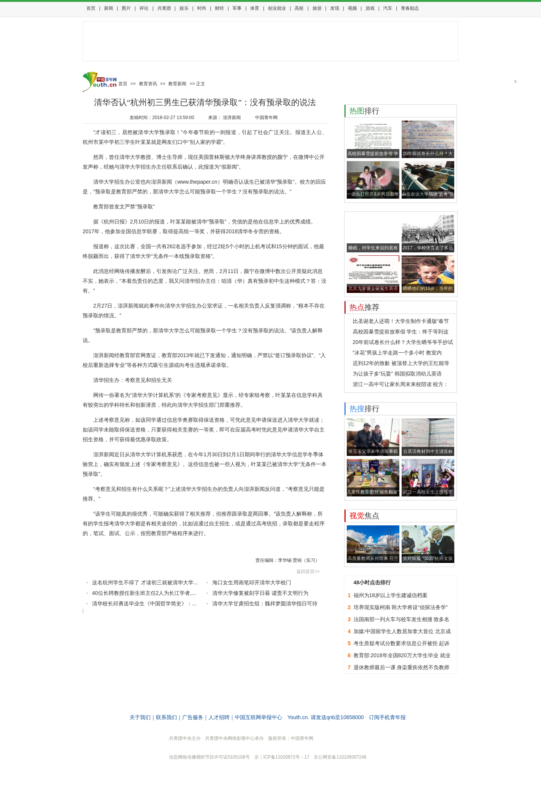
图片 (126, 8)
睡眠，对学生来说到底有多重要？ (373, 248)
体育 (254, 8)
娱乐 (184, 8)
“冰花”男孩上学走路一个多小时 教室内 (397, 353)
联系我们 (166, 717)
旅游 (317, 8)
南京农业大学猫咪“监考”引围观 (428, 195)
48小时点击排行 (372, 582)
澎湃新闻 (232, 117)
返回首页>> (308, 571)
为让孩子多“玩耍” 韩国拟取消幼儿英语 (397, 374)
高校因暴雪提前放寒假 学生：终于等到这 (401, 332)
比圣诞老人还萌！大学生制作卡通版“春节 (401, 321)
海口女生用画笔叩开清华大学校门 (251, 582)
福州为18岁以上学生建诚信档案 (391, 595)
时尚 (201, 8)
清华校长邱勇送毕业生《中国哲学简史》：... (144, 603)
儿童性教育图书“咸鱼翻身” (373, 492)
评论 (143, 8)
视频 (352, 8)
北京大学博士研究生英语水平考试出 (373, 289)
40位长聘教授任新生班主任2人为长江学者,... (144, 593)
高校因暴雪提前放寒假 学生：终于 (373, 154)
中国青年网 (266, 117)
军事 (237, 8)
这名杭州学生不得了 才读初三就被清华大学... (145, 582)
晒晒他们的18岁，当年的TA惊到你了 (428, 289)
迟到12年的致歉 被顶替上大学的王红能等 (401, 363)
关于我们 (140, 717)
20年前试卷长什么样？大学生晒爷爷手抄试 (403, 342)
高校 (299, 8)
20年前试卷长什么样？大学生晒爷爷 (428, 154)
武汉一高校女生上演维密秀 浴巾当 (428, 492)
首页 (90, 8)
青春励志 (410, 8)
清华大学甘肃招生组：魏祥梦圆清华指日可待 (264, 603)
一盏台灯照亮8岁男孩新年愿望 (373, 195)
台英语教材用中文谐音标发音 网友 (428, 452)
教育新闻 (177, 83)
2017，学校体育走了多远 (427, 247)
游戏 (370, 8)
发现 (334, 8)
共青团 (164, 8)
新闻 (108, 8)
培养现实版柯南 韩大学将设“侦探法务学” (401, 607)
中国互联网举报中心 (258, 717)
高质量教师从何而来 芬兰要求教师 (373, 559)
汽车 (387, 8)
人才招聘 (219, 717)
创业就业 (277, 8)
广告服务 (192, 717)
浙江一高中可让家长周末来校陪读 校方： (401, 384)
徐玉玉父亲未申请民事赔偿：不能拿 (373, 452)
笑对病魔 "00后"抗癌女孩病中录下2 (428, 559)
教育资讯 (148, 83)
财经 (219, 8)
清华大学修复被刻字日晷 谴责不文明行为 (260, 593)
